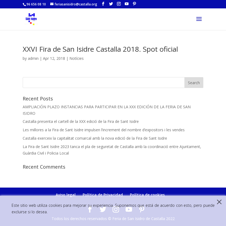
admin (33, 58)
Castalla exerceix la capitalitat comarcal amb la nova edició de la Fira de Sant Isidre (95, 138)
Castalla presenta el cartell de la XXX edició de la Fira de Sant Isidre (81, 121)
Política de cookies (147, 194)
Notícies (76, 58)
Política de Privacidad (103, 194)
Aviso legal (66, 194)
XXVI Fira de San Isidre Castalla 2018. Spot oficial (100, 49)
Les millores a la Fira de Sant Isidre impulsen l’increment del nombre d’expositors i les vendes (104, 129)
